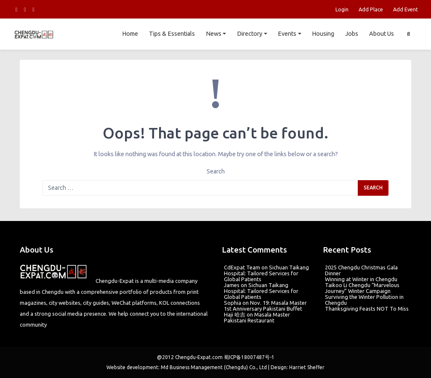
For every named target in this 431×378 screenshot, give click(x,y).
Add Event (405, 9)
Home (130, 33)
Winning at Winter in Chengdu (361, 279)
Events (287, 33)
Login (342, 9)
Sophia (232, 303)
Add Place (371, 9)
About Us (381, 33)
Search (216, 171)
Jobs (351, 33)
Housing (323, 33)
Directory (249, 33)
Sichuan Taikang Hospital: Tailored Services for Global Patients (266, 273)
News (213, 33)
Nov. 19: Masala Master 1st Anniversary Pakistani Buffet (265, 305)
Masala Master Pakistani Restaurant (257, 317)
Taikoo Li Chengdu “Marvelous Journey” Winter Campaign (362, 288)
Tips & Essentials (172, 33)
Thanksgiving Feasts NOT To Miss (367, 308)
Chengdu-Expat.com (199, 357)
